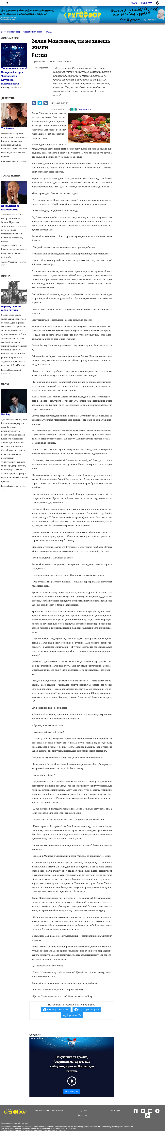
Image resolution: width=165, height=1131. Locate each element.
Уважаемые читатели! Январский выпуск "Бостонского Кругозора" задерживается (14, 76)
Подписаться (84, 109)
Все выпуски (71, 1091)
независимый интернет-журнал (82, 20)
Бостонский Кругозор (19, 1123)
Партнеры (115, 1111)
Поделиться (58, 103)
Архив (134, 3)
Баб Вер (5, 414)
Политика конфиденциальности (48, 1111)
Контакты (82, 1115)
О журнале (82, 1111)
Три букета (7, 128)
